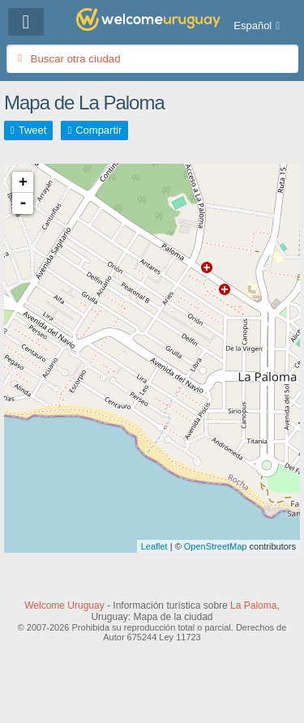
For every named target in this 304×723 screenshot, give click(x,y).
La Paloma (253, 605)
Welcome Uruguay (64, 605)
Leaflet (154, 546)
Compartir (98, 130)
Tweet (33, 130)
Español (252, 25)
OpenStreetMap (215, 546)
